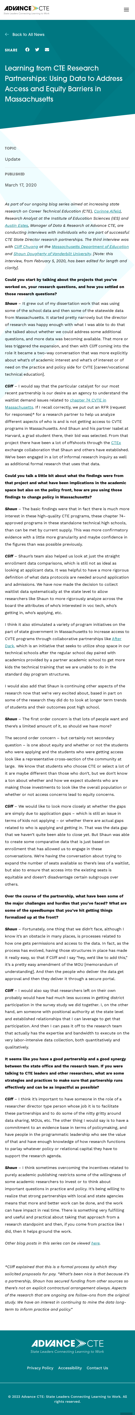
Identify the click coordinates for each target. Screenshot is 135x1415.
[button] (126, 9)
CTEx (116, 442)
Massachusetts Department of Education (90, 246)
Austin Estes (16, 225)
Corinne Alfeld (107, 211)
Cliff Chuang (26, 246)
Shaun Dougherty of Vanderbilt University (52, 253)
